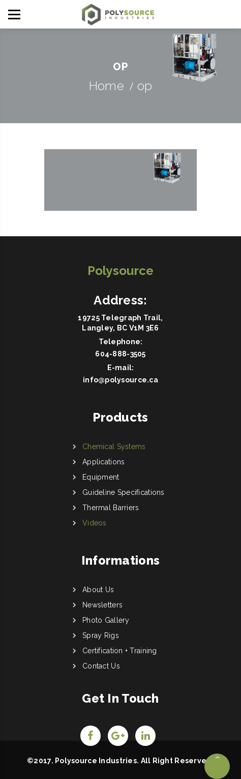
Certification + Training (119, 651)
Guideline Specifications (123, 492)
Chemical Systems (113, 446)
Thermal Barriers (110, 508)
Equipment (100, 477)
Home (106, 85)
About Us (98, 590)
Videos (94, 523)
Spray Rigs (100, 635)
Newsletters (102, 605)
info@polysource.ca (120, 380)
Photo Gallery (106, 620)
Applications (103, 462)
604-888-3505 (120, 354)
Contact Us (101, 666)
